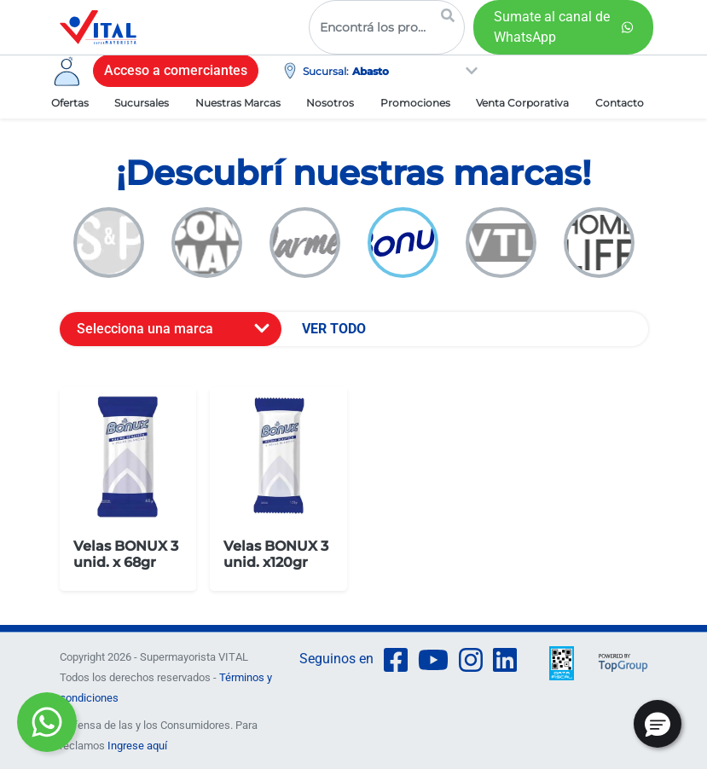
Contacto (619, 102)
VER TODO (334, 329)
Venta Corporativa (522, 102)
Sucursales (141, 102)
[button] (657, 724)
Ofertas (70, 102)
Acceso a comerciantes (175, 70)
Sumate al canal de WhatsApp (552, 27)
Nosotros (330, 102)
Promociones (415, 102)
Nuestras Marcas (238, 102)
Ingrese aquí (137, 745)
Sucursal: (326, 71)
